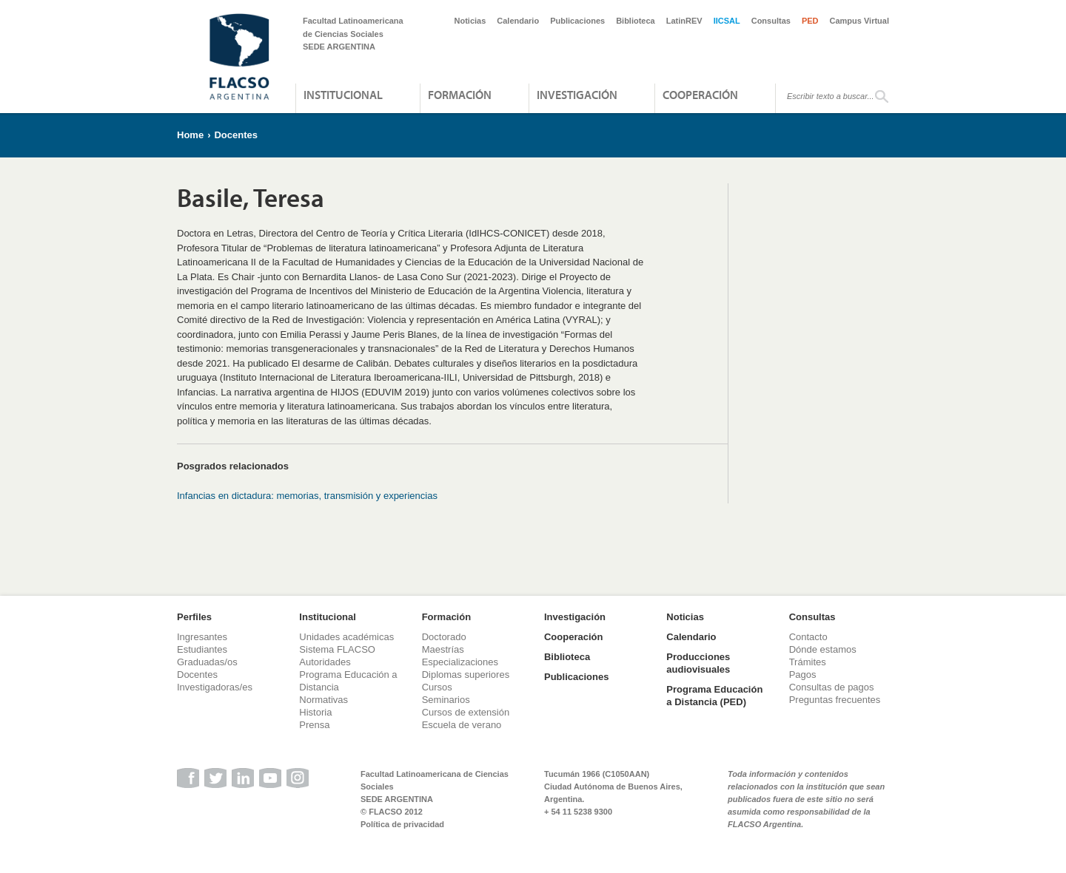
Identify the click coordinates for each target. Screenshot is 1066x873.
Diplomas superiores (466, 674)
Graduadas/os (207, 662)
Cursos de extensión (466, 712)
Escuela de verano (462, 724)
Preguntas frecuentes (835, 699)
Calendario (518, 20)
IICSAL (727, 20)
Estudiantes (202, 649)
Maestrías (443, 649)
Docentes (236, 134)
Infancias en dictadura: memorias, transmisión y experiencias (307, 495)
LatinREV (684, 20)
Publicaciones (577, 20)
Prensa (314, 724)
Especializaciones (460, 662)
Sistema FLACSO (337, 649)
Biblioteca (635, 20)
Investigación (577, 94)
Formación (460, 94)
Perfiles (194, 616)
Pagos (803, 674)
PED (810, 20)
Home (190, 134)
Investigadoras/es (214, 687)
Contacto (808, 636)
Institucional (343, 94)
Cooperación (700, 94)
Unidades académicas (346, 636)
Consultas (771, 20)
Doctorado (444, 636)
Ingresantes (202, 636)
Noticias (470, 20)
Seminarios (446, 699)
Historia (315, 712)
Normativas (323, 699)
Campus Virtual (860, 20)
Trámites (807, 662)
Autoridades (324, 662)
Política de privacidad (402, 824)
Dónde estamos (823, 649)
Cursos (437, 687)
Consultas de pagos (831, 687)
